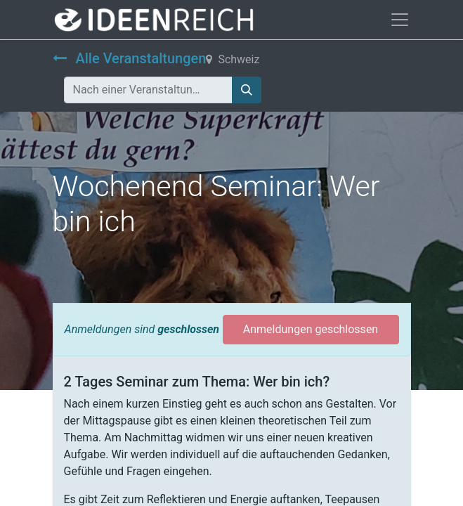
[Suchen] (246, 90)
